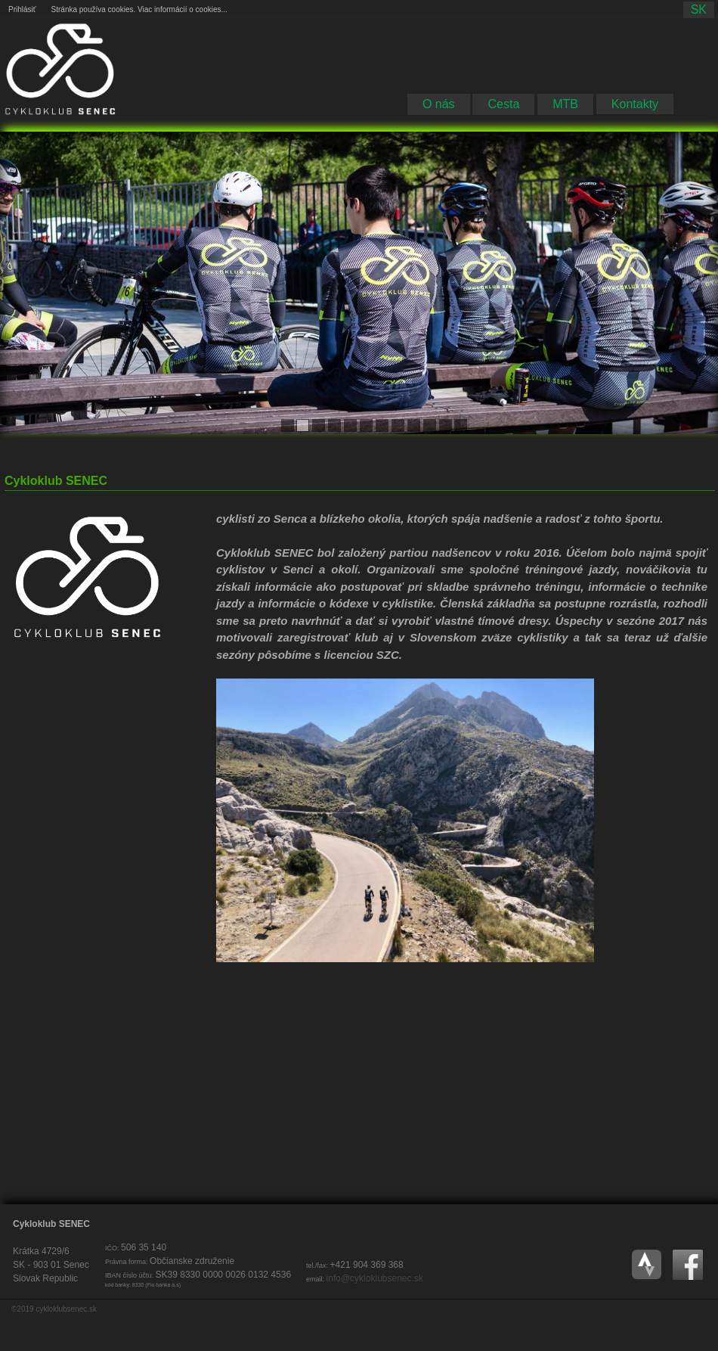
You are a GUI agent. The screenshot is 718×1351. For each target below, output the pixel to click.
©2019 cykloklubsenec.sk (54, 1309)
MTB (565, 104)
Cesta (503, 104)
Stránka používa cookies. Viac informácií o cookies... (139, 9)
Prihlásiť (22, 9)
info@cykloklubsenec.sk (375, 1278)
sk (699, 9)
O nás (438, 104)
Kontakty (634, 104)
